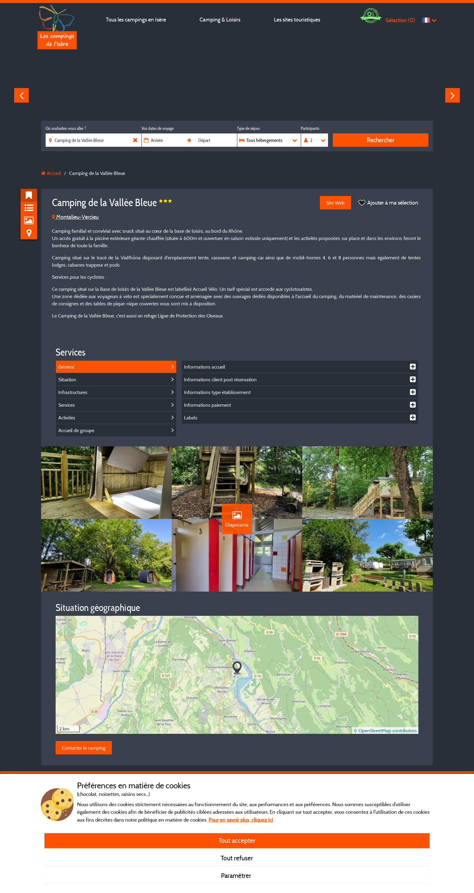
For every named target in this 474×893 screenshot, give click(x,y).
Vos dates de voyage (157, 128)
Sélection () (400, 20)
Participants (310, 128)
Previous (21, 95)
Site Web (335, 203)
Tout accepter (237, 840)
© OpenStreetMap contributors (385, 730)
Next (452, 95)
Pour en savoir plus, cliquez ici (241, 819)
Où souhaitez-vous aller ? (66, 128)
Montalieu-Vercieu (75, 216)
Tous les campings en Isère (136, 19)
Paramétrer (237, 875)
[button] (237, 668)
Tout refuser (237, 858)
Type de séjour (248, 128)
